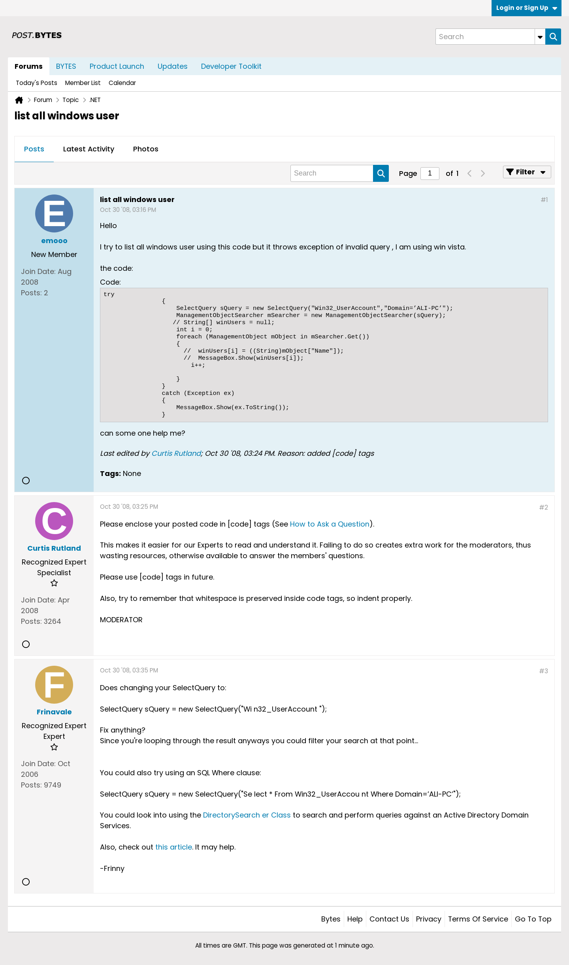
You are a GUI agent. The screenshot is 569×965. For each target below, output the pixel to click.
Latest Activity (88, 149)
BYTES (66, 66)
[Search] (490, 36)
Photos (145, 149)
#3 (543, 671)
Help (355, 919)
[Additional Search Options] (540, 36)
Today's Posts (36, 83)
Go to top (533, 919)
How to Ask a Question (329, 524)
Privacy (428, 919)
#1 (544, 200)
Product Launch (117, 66)
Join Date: (38, 271)
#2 (543, 507)
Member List (83, 83)
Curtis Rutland (176, 453)
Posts (34, 149)
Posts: (31, 293)
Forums (29, 66)
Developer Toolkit (231, 66)
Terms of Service (478, 919)
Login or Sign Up (526, 8)
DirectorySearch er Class (247, 815)
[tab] (34, 149)
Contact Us (389, 919)
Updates (173, 66)
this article (173, 847)
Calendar (122, 83)
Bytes (331, 919)
